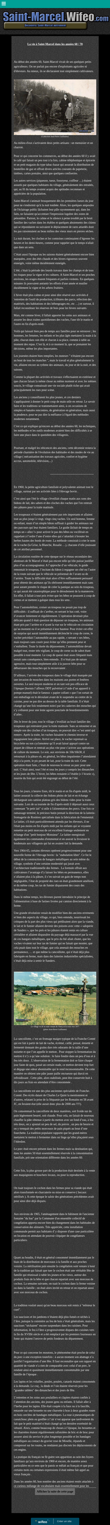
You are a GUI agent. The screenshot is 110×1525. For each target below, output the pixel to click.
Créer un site (64, 1521)
